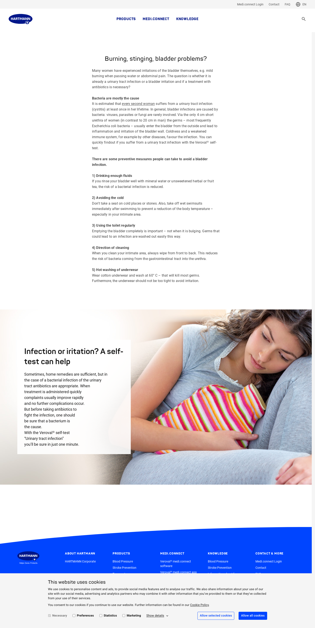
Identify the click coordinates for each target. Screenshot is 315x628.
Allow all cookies (253, 615)
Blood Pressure (123, 561)
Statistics (110, 615)
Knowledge (187, 19)
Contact (274, 4)
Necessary (59, 615)
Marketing (134, 615)
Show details (155, 615)
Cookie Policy (199, 605)
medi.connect (156, 19)
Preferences (85, 615)
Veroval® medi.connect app (178, 572)
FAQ (287, 4)
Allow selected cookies (216, 615)
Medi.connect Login (250, 4)
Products (126, 19)
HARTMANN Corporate (80, 561)
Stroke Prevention (124, 567)
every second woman (138, 104)
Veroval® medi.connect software (175, 564)
